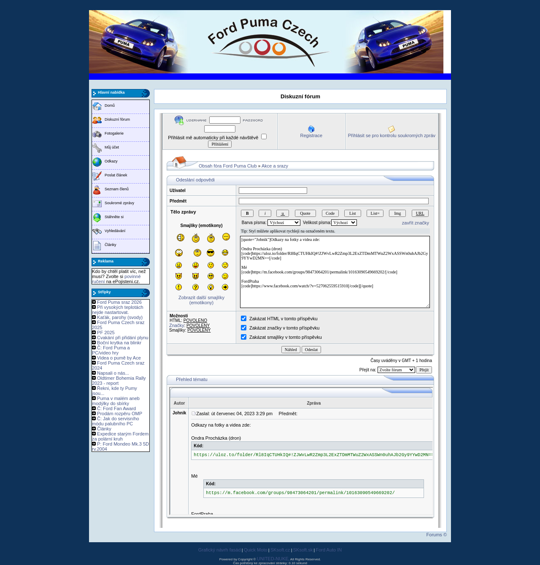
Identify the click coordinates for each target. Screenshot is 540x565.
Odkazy (111, 161)
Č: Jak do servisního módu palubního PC (115, 421)
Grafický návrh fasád (219, 549)
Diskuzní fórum (117, 119)
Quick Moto (255, 549)
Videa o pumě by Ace (119, 357)
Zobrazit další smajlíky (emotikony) (201, 300)
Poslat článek (116, 175)
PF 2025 (106, 332)
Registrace (311, 135)
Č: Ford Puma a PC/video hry (111, 350)
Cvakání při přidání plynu (122, 337)
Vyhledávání (115, 231)
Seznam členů (117, 189)
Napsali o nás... (113, 373)
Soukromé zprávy (119, 203)
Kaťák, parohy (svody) (120, 317)
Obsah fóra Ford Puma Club (228, 165)
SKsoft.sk (303, 549)
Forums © (437, 534)
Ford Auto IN (329, 549)
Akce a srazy (275, 165)
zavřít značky (415, 222)
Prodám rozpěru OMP (119, 413)
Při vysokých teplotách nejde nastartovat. (117, 310)
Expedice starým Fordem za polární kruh (120, 436)
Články (110, 245)
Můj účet (112, 147)
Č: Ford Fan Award (116, 408)
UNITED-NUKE (273, 558)
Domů (110, 105)
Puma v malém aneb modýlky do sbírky (116, 401)
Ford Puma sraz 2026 (119, 302)
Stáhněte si (114, 217)
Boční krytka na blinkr (119, 342)
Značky (176, 325)
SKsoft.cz (280, 549)
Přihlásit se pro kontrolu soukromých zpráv (391, 135)
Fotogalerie (114, 133)
